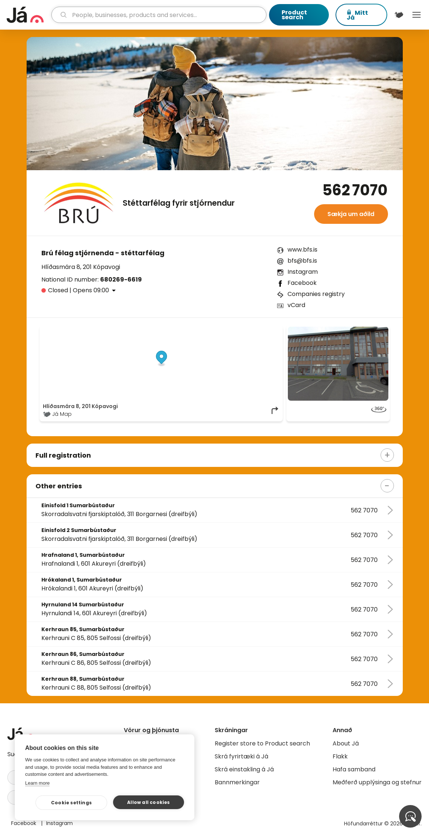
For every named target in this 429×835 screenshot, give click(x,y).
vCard (296, 305)
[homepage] (28, 15)
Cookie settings (71, 802)
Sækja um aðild (350, 214)
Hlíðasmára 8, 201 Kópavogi (80, 267)
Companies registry (316, 294)
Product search (294, 14)
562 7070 (355, 190)
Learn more (37, 783)
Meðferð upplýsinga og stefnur (377, 782)
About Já (346, 743)
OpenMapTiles (265, 330)
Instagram (302, 271)
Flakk (340, 756)
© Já (203, 330)
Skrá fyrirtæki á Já (241, 756)
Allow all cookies (148, 802)
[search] (159, 15)
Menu (416, 15)
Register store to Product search (262, 743)
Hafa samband (354, 769)
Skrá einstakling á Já (244, 769)
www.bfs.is (302, 249)
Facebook (302, 283)
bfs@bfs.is (302, 260)
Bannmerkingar (237, 782)
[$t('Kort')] (399, 15)
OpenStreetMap (229, 330)
